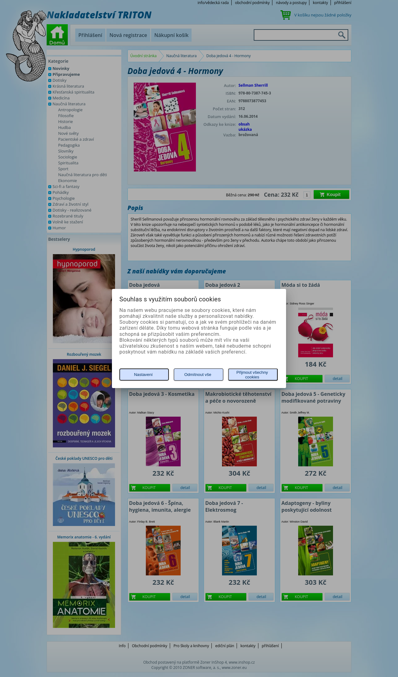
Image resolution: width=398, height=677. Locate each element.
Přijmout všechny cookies (252, 374)
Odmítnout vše (197, 374)
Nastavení (143, 374)
